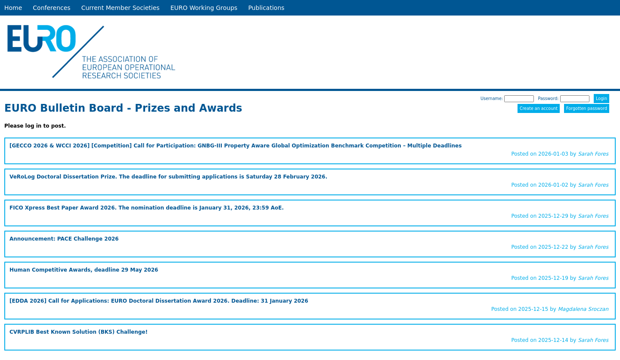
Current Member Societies (120, 7)
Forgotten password (586, 108)
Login (601, 98)
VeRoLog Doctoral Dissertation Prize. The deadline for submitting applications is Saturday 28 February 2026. (168, 177)
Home (13, 7)
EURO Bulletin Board (63, 108)
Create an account (539, 108)
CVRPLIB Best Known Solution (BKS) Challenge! (78, 332)
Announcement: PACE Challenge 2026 (64, 239)
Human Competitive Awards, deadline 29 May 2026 (83, 270)
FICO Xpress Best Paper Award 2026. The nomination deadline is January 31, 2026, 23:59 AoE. (146, 208)
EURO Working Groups (204, 7)
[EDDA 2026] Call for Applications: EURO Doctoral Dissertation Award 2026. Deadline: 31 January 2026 (158, 301)
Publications (266, 7)
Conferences (51, 7)
